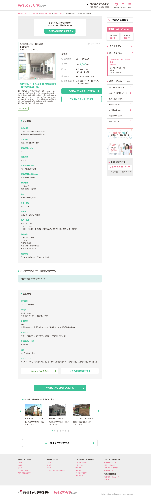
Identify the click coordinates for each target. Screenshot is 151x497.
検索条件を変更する (69, 443)
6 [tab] (66, 431)
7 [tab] (68, 431)
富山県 (49, 465)
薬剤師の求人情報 (45, 13)
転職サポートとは (110, 462)
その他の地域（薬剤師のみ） (56, 470)
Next (99, 411)
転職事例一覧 (108, 470)
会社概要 (78, 468)
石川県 (55, 13)
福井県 (49, 468)
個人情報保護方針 (81, 473)
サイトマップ (80, 475)
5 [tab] (63, 431)
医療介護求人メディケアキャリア (28, 13)
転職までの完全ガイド (111, 477)
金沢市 (62, 13)
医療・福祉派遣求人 (24, 473)
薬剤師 (20, 468)
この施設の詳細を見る (82, 371)
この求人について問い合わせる (83, 91)
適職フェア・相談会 (111, 468)
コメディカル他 (23, 470)
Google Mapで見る (43, 371)
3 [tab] (58, 431)
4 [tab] (60, 431)
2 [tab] (38, 79)
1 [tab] (36, 79)
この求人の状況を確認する (60, 31)
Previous (21, 411)
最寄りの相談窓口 (110, 465)
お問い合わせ (80, 465)
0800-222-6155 (120, 167)
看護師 (20, 465)
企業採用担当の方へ (82, 462)
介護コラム (108, 479)
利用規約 (78, 470)
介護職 (20, 462)
